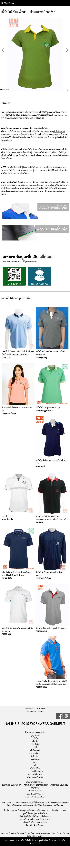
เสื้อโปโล (35, 738)
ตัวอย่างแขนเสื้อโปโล (35, 777)
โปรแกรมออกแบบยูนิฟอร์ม (35, 732)
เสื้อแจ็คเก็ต (35, 744)
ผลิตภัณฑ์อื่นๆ (35, 768)
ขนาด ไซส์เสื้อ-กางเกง (35, 771)
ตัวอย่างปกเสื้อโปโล (35, 774)
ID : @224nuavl (14, 276)
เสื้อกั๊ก (35, 747)
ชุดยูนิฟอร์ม (35, 735)
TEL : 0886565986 (39, 276)
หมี (35, 765)
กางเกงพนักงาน (35, 753)
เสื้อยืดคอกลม (35, 750)
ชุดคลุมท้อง (35, 759)
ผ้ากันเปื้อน (35, 756)
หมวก (35, 762)
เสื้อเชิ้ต (35, 741)
